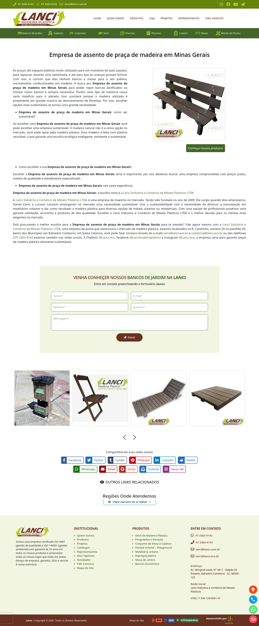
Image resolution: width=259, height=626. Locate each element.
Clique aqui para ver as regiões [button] (127, 501)
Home (97, 18)
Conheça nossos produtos (205, 148)
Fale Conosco (85, 563)
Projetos (167, 18)
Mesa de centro (145, 559)
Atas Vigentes (214, 18)
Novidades (84, 559)
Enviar (129, 337)
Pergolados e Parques (149, 539)
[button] (124, 437)
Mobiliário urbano (146, 551)
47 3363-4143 (23, 4)
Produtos (136, 18)
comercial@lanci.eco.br (206, 233)
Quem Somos (115, 18)
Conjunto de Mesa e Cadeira (153, 543)
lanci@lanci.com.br (73, 4)
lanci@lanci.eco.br (176, 233)
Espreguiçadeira (145, 555)
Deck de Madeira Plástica (151, 535)
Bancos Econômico (147, 563)
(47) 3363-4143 (23, 237)
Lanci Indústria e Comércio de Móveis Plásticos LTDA (158, 193)
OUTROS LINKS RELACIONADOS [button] (132, 481)
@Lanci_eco (107, 237)
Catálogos (83, 547)
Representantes (188, 18)
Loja (152, 18)
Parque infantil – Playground (153, 547)
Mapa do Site (85, 567)
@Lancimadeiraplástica (145, 237)
